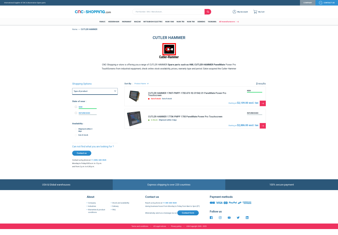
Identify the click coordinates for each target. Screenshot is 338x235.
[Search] (208, 12)
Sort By (127, 84)
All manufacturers (227, 22)
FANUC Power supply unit (92, 103)
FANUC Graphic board (90, 106)
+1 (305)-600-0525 (98, 160)
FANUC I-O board (89, 118)
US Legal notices (159, 226)
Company (307, 3)
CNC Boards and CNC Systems (91, 100)
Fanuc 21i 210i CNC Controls (93, 130)
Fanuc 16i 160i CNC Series (92, 127)
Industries (92, 206)
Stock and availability (120, 203)
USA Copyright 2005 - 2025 (196, 226)
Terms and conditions (140, 226)
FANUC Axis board (89, 121)
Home (74, 29)
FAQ (114, 210)
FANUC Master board (90, 112)
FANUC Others (88, 109)
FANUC (79, 98)
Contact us (82, 153)
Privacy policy (176, 226)
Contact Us (329, 3)
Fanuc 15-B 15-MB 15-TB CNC (94, 133)
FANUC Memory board (91, 115)
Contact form (188, 213)
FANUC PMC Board (89, 124)
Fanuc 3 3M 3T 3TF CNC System (95, 136)
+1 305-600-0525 (170, 203)
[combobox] (168, 12)
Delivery (115, 206)
